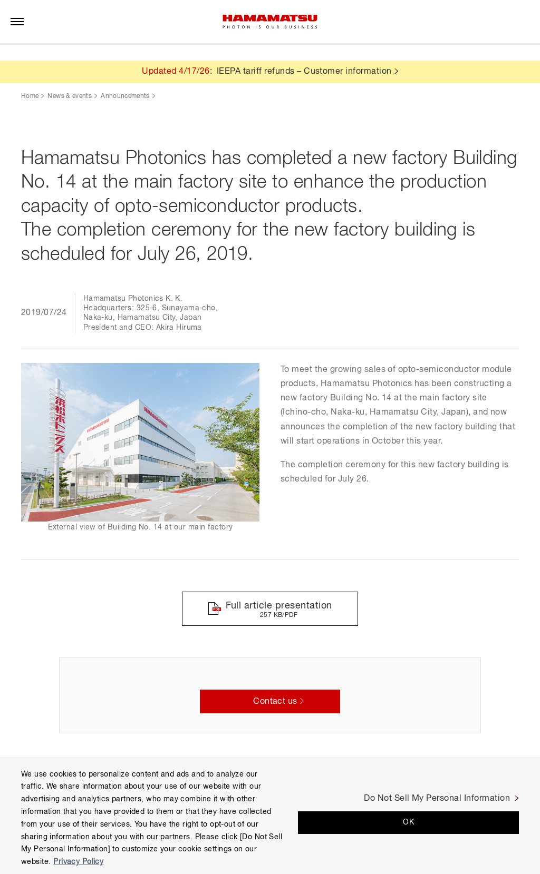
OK (408, 822)
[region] (270, 816)
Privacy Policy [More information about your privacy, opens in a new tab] (78, 862)
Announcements (125, 96)
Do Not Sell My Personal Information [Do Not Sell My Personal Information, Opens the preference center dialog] (437, 798)
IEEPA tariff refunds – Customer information (304, 71)
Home (29, 96)
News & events (69, 96)
